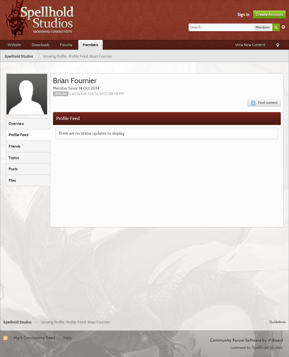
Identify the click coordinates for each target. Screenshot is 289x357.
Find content (264, 102)
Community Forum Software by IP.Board (246, 340)
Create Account (269, 14)
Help (68, 338)
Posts (13, 168)
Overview (16, 123)
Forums (66, 44)
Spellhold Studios (17, 322)
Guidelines (278, 322)
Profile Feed (18, 134)
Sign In (243, 14)
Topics (14, 157)
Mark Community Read (34, 338)
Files (12, 180)
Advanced (283, 27)
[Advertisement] (144, 271)
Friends (15, 146)
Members (90, 44)
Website (14, 44)
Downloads (40, 44)
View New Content (250, 44)
